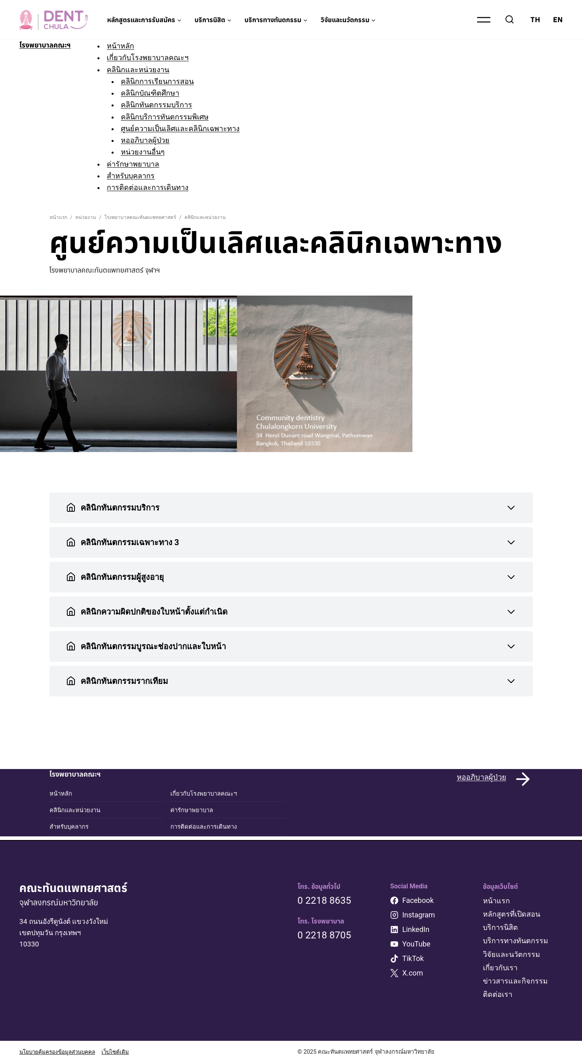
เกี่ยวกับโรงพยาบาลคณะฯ (151, 57)
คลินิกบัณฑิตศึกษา (154, 93)
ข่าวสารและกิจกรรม (515, 981)
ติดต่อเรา (497, 994)
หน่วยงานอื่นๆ (147, 152)
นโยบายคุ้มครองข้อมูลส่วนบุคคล (60, 1051)
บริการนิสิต (500, 927)
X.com (412, 973)
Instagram (418, 915)
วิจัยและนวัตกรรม (511, 954)
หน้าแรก (496, 900)
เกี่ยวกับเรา (500, 967)
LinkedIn (416, 929)
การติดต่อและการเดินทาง (151, 187)
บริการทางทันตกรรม (515, 940)
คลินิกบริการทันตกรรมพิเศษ (169, 117)
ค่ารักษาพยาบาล (136, 164)
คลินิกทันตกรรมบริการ (160, 104)
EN (558, 19)
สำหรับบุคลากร (134, 175)
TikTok (413, 958)
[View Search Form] (509, 20)
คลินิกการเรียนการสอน (161, 81)
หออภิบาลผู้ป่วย (149, 140)
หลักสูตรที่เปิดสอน (511, 914)
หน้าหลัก (124, 46)
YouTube (416, 944)
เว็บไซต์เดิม (123, 1051)
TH (535, 19)
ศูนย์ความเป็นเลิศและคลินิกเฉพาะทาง (184, 128)
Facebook (418, 900)
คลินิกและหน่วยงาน (141, 69)
